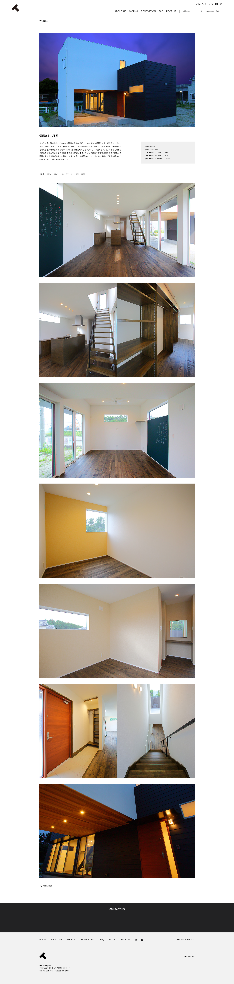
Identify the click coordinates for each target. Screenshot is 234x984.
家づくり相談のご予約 (210, 11)
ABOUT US (120, 11)
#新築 (85, 174)
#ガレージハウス (67, 174)
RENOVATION (148, 11)
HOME (42, 939)
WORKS (133, 11)
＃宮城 (49, 174)
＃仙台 (56, 174)
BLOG (112, 939)
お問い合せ (187, 11)
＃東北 (41, 174)
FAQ (161, 11)
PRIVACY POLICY (186, 939)
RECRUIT (171, 11)
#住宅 (78, 174)
